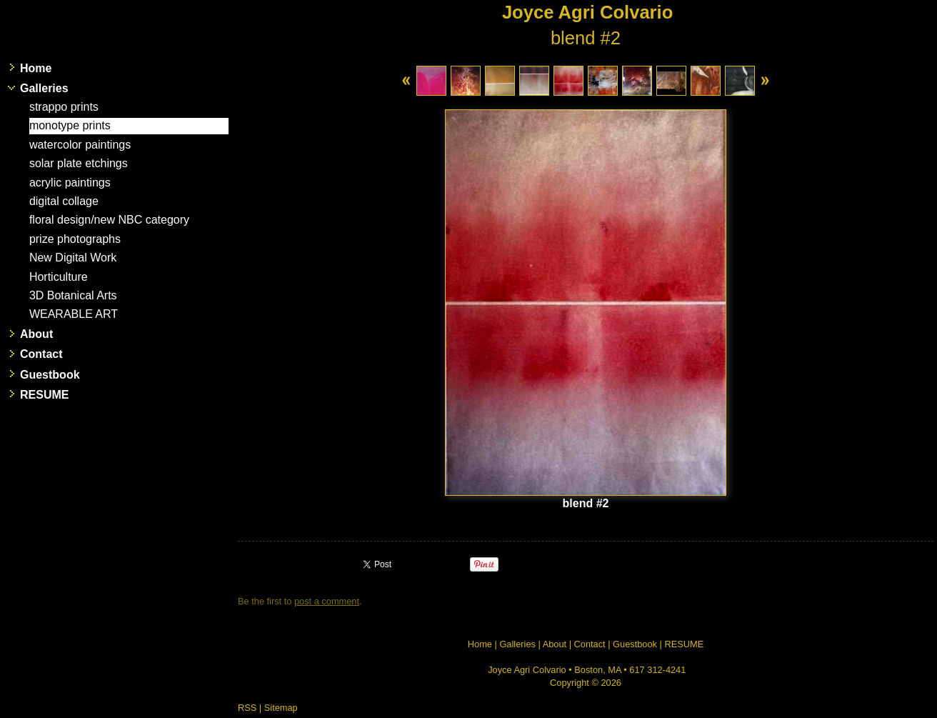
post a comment (326, 601)
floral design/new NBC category (109, 220)
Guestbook (50, 375)
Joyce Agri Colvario (587, 12)
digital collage (64, 201)
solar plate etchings (78, 163)
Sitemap (281, 707)
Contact (41, 354)
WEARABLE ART (73, 314)
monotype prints (70, 125)
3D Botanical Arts (73, 295)
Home (35, 68)
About (36, 334)
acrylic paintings (70, 182)
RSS (247, 707)
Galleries (44, 88)
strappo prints (64, 107)
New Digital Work (72, 257)
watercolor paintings (80, 145)
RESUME (44, 395)
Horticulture (58, 277)
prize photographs (75, 239)
